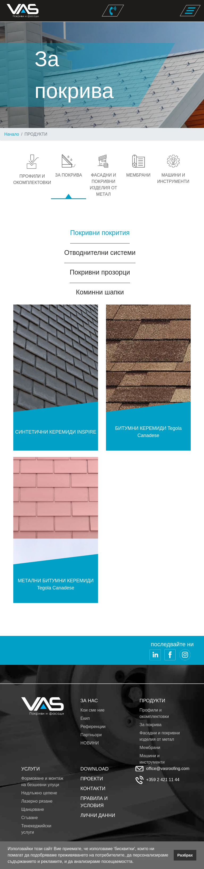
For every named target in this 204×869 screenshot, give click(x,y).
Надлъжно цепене (39, 793)
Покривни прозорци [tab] (100, 272)
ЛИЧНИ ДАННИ (97, 815)
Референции (93, 726)
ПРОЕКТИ (91, 778)
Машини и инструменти (152, 759)
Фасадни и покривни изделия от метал (159, 736)
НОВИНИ (89, 743)
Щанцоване (32, 809)
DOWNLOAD (94, 769)
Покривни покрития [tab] (100, 232)
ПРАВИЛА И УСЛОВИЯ (94, 802)
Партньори (91, 735)
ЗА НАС (89, 700)
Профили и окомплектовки (154, 713)
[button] (135, 862)
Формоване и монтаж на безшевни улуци (42, 781)
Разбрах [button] (185, 855)
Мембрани (149, 747)
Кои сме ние (92, 710)
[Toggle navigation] (190, 10)
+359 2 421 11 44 (162, 779)
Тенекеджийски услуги (36, 829)
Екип (85, 718)
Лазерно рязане (37, 801)
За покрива (150, 724)
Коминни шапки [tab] (100, 292)
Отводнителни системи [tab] (99, 252)
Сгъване (29, 817)
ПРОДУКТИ (152, 700)
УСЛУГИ (30, 769)
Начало (11, 134)
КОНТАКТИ (92, 788)
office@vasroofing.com (167, 768)
